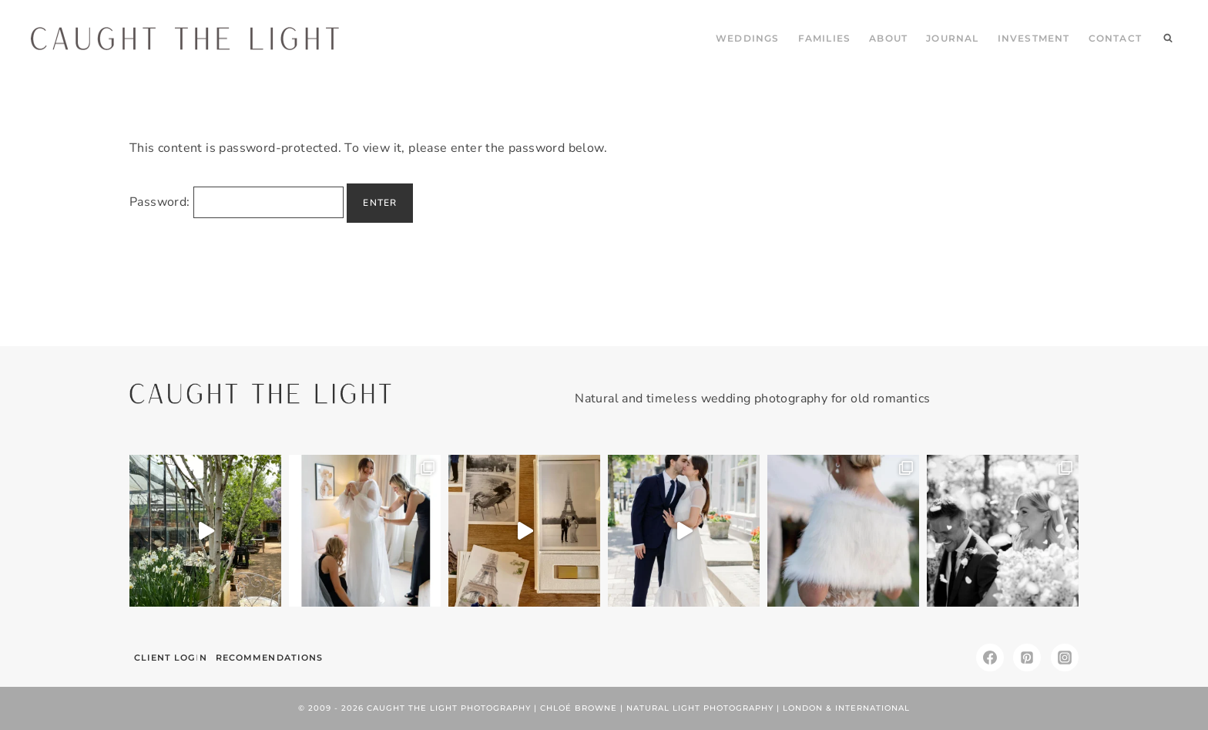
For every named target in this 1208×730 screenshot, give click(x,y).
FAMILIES (824, 38)
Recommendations (270, 657)
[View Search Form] (1168, 38)
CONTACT (1115, 38)
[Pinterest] (1027, 657)
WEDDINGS (748, 38)
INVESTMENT (1034, 38)
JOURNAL (952, 38)
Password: (236, 201)
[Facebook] (990, 657)
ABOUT (888, 38)
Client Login (170, 657)
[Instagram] (1065, 657)
